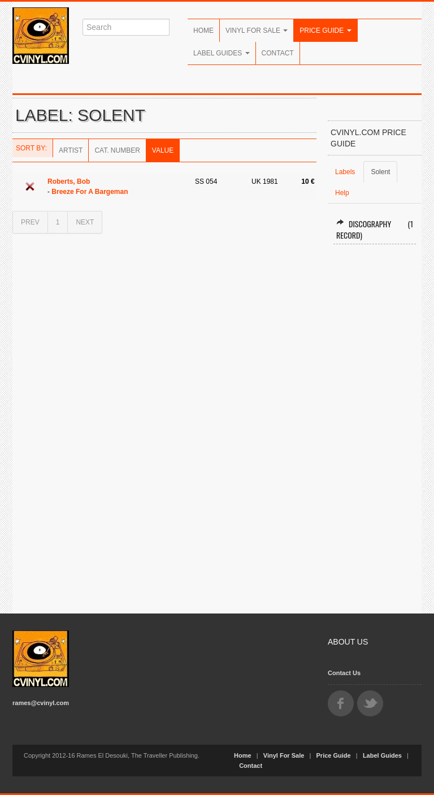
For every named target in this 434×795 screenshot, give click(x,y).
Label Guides (221, 53)
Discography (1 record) (374, 229)
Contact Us (344, 672)
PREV (30, 222)
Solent (380, 172)
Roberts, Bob (68, 181)
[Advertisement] (374, 424)
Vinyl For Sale (256, 30)
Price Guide (325, 30)
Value (162, 150)
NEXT (85, 222)
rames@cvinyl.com (40, 702)
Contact (278, 53)
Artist (71, 150)
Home (203, 30)
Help (342, 193)
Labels (345, 172)
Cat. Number (117, 150)
